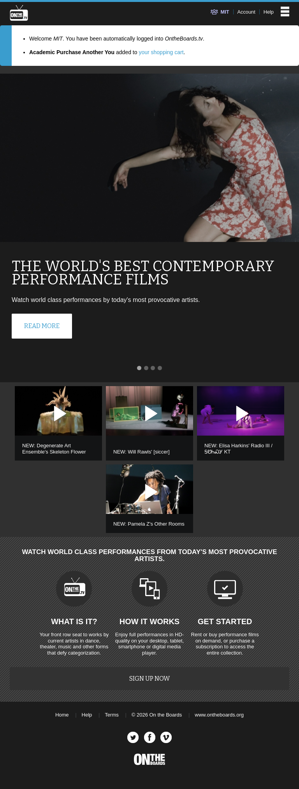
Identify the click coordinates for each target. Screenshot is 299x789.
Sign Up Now (149, 678)
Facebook (149, 737)
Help (269, 12)
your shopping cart (161, 52)
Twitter (133, 737)
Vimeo (166, 737)
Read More (42, 326)
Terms (111, 715)
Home (62, 715)
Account (246, 12)
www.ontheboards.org (219, 715)
